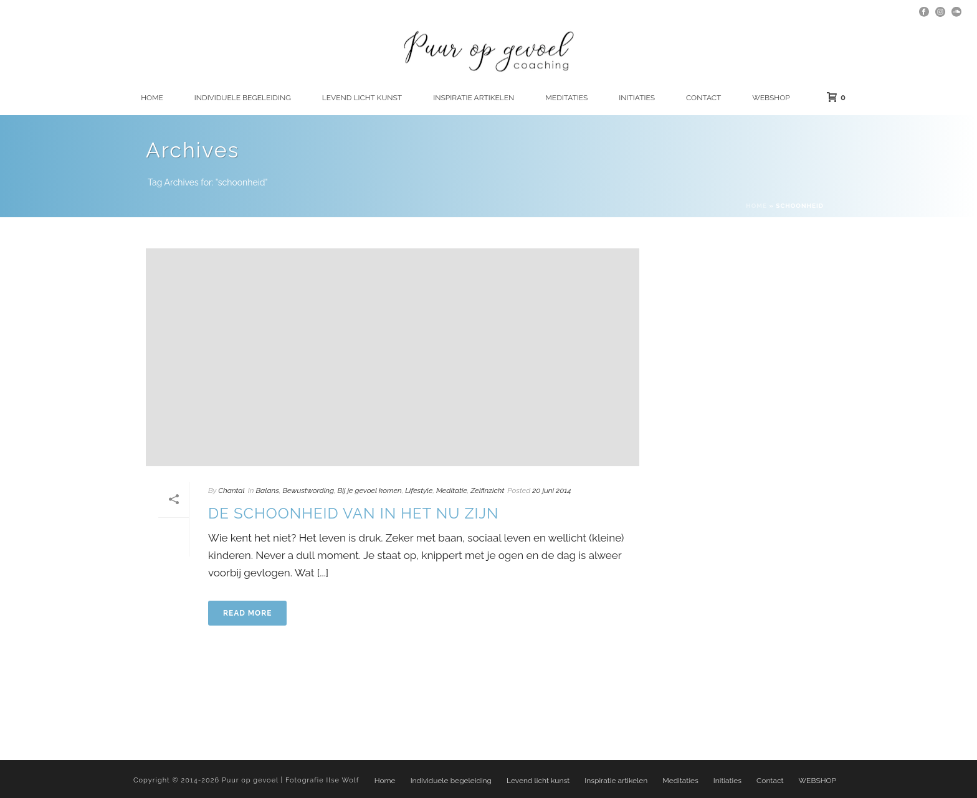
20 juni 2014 (551, 490)
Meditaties (566, 97)
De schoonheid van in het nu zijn (353, 513)
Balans (267, 490)
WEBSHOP (770, 97)
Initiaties (637, 97)
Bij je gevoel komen (370, 490)
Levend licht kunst (362, 97)
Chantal (231, 490)
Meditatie (451, 490)
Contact (703, 97)
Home (152, 97)
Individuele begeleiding (242, 97)
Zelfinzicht (487, 490)
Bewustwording (308, 490)
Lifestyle (418, 490)
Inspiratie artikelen (473, 97)
